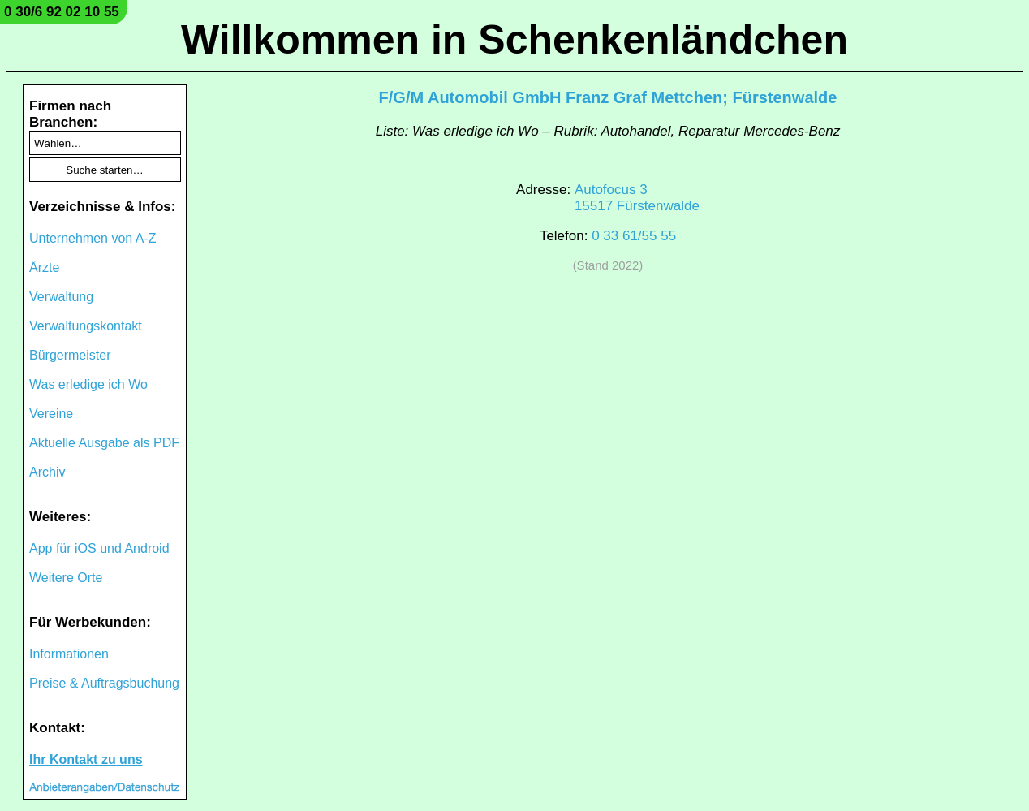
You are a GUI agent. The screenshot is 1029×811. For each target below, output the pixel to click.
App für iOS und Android (99, 548)
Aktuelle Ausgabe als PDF (104, 443)
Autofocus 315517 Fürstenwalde (637, 198)
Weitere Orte (65, 578)
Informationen (69, 654)
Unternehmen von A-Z (93, 238)
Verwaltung (61, 297)
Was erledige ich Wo (88, 384)
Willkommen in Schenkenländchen (514, 40)
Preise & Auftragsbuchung (104, 683)
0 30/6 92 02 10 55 (61, 11)
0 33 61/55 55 (634, 236)
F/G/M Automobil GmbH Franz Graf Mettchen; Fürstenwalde (608, 97)
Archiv (47, 472)
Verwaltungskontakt (85, 326)
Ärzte (44, 267)
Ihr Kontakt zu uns (86, 759)
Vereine (51, 414)
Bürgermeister (69, 355)
